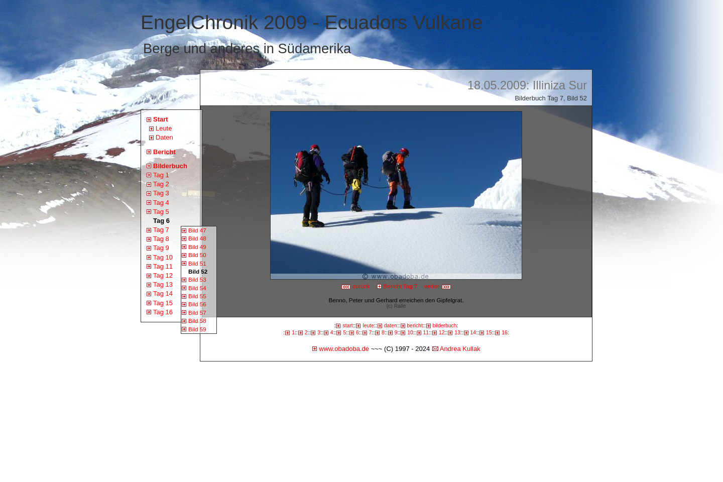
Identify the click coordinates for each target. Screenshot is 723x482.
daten (390, 325)
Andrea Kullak (460, 348)
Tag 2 (161, 184)
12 (442, 332)
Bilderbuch (170, 166)
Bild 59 (197, 329)
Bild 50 (197, 255)
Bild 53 (197, 279)
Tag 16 (163, 312)
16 (505, 332)
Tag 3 (161, 193)
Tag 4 (161, 202)
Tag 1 (161, 175)
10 (410, 332)
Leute (164, 128)
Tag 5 (161, 211)
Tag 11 (163, 266)
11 (426, 332)
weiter (437, 286)
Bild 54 (197, 288)
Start (160, 119)
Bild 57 (197, 312)
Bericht (164, 152)
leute (368, 325)
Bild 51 (197, 263)
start (347, 325)
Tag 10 (163, 257)
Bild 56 (197, 304)
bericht (415, 325)
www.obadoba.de (344, 348)
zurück (355, 286)
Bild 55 (197, 296)
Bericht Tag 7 (401, 286)
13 (457, 332)
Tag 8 (161, 239)
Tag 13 (163, 284)
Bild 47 (197, 230)
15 (489, 332)
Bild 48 (197, 238)
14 (473, 332)
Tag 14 (163, 293)
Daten (164, 137)
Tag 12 (163, 275)
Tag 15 (163, 303)
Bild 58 (197, 320)
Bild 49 (197, 247)
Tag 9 (161, 248)
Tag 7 (161, 229)
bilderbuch (445, 325)
